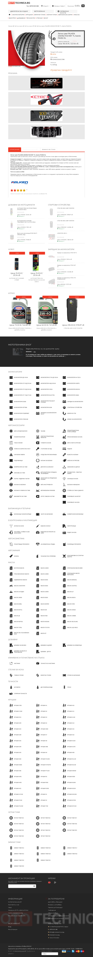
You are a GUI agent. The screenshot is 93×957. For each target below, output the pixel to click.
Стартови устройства (59, 205)
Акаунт (45, 6)
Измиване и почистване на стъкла (26, 658)
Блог (46, 18)
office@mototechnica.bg (57, 932)
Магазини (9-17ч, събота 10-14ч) (18, 910)
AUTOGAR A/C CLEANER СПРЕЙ (16, 279)
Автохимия (14, 550)
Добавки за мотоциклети (21, 205)
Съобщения (52, 910)
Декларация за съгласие (56, 918)
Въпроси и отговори (55, 904)
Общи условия (53, 913)
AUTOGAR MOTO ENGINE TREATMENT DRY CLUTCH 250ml (26, 221)
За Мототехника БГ (15, 902)
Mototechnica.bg (55, 935)
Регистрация (12, 929)
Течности (30, 18)
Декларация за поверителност (58, 916)
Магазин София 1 (58, 6)
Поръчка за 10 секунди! (55, 907)
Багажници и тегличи (19, 508)
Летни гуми (52, 14)
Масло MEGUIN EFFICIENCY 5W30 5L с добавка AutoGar (20, 327)
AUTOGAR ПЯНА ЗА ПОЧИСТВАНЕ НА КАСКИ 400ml (36, 280)
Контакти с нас (13, 904)
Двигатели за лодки (19, 11)
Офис (10, 907)
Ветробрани (39, 11)
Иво (35, 351)
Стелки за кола (16, 670)
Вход (9, 926)
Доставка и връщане (55, 902)
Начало (10, 26)
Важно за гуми (48, 149)
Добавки (21, 18)
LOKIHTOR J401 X (62, 233)
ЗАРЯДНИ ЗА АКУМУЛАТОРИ (61, 249)
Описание (14, 149)
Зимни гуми (39, 14)
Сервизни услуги (64, 12)
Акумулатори (18, 14)
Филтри (12, 18)
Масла (76, 14)
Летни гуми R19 (29, 26)
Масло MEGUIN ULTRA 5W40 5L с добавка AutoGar (46, 327)
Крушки (29, 14)
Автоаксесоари (65, 14)
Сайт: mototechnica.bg (15, 913)
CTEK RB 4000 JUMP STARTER (65, 208)
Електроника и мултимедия (22, 520)
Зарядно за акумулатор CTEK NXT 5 (67, 252)
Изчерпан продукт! (61, 70)
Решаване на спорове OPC (17, 916)
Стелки (39, 18)
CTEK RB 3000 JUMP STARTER (65, 220)
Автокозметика (16, 539)
